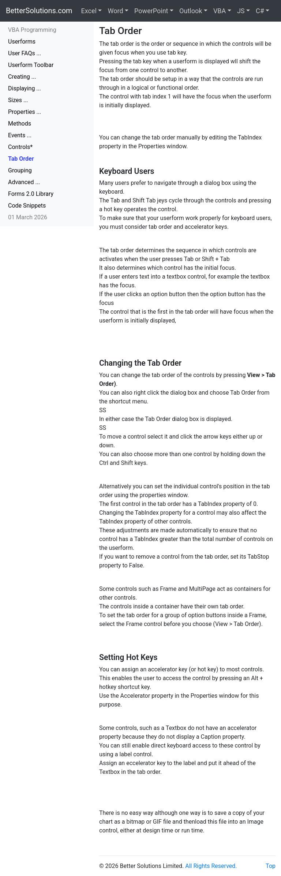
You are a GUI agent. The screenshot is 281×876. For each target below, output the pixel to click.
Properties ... (24, 111)
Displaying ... (24, 88)
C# (260, 11)
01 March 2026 (27, 217)
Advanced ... (24, 182)
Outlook (190, 11)
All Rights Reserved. (211, 865)
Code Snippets (27, 205)
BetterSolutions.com (39, 10)
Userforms (21, 41)
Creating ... (22, 76)
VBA (219, 11)
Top (271, 865)
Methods (19, 123)
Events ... (19, 135)
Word (115, 11)
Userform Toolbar (30, 64)
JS (241, 11)
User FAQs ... (24, 53)
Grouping (20, 170)
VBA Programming (32, 29)
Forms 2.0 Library (30, 193)
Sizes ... (18, 100)
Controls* (20, 146)
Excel (89, 11)
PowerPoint (151, 11)
